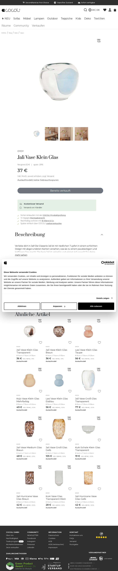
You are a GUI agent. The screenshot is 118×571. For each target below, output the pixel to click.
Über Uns (9, 535)
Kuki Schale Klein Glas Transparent (87, 448)
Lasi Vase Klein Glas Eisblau (57, 400)
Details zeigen (102, 298)
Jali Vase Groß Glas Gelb (56, 448)
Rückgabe (74, 544)
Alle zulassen (96, 306)
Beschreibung (30, 235)
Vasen (22, 33)
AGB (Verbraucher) (56, 544)
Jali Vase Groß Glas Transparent (86, 400)
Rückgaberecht (37, 218)
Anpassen (59, 306)
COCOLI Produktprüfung (54, 215)
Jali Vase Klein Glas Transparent (27, 351)
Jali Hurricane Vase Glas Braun (27, 497)
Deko (16, 33)
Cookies (51, 538)
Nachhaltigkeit (12, 538)
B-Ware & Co (48, 221)
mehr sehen (21, 255)
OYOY (20, 151)
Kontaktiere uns (76, 535)
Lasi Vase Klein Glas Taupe (86, 351)
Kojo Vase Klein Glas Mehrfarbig (27, 400)
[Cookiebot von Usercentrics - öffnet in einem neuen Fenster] (103, 263)
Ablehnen (22, 306)
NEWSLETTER (32, 535)
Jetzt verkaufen (12, 547)
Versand (73, 541)
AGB (50, 541)
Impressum (53, 547)
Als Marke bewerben (14, 544)
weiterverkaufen (54, 223)
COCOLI (4, 33)
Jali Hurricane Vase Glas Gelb (86, 497)
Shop (10, 33)
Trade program (15, 541)
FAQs (72, 538)
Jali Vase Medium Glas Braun (29, 448)
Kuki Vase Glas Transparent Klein (56, 497)
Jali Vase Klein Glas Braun (56, 351)
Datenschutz (53, 535)
